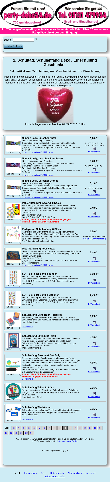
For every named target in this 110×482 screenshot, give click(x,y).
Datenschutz (57, 473)
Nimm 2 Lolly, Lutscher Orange (40, 180)
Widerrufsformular (55, 476)
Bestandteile (27, 327)
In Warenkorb (94, 150)
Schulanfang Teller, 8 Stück (38, 387)
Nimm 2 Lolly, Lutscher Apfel (39, 138)
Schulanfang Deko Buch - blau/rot (42, 315)
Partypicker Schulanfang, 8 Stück (41, 229)
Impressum (30, 473)
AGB (43, 473)
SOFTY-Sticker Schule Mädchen (40, 295)
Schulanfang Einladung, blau (39, 336)
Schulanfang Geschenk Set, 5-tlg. (41, 355)
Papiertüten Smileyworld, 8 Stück (41, 203)
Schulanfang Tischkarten (36, 407)
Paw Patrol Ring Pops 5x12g (38, 248)
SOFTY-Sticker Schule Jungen (39, 273)
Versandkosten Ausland (68, 441)
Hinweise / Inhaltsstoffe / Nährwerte (37, 152)
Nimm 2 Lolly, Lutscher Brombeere (42, 158)
